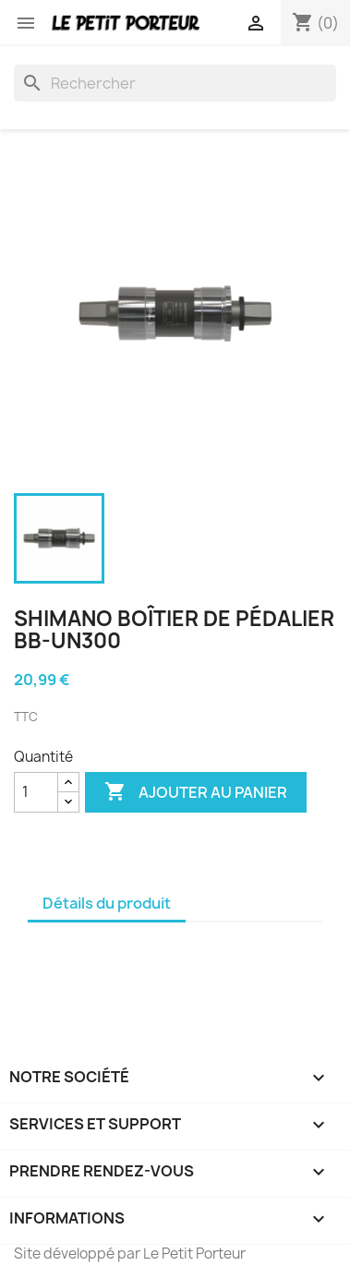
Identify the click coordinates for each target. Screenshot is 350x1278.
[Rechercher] (175, 83)
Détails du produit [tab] (106, 903)
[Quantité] (36, 792)
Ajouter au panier (195, 792)
